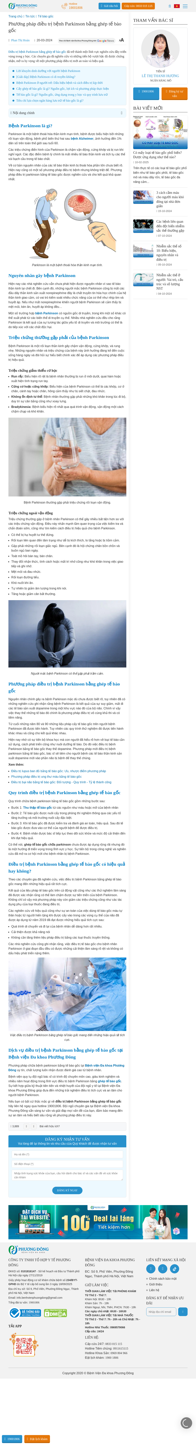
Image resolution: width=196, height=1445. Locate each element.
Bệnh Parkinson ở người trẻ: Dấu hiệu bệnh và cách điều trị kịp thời (59, 82)
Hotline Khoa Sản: (106, 1353)
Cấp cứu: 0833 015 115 (138, 5)
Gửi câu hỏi (109, 5)
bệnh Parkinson (46, 313)
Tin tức (30, 16)
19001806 (146, 91)
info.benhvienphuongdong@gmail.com (39, 1297)
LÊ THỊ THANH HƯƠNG (160, 76)
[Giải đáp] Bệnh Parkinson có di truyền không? (45, 76)
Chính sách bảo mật (162, 1278)
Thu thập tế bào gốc (37, 807)
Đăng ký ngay (67, 1190)
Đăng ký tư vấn (174, 94)
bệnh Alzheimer (82, 138)
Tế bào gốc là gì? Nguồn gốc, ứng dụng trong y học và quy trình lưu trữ (62, 94)
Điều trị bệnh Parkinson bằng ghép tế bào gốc (37, 51)
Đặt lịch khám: (101, 1357)
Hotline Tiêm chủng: (106, 1348)
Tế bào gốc (45, 16)
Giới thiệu (155, 1284)
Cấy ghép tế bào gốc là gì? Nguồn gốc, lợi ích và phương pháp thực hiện (62, 88)
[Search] (170, 6)
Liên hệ (154, 1290)
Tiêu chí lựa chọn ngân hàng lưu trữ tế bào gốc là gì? (49, 100)
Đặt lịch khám (37, 1439)
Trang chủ (15, 16)
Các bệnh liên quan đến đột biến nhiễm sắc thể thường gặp (170, 226)
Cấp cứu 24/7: (103, 1344)
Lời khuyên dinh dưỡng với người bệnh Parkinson (48, 71)
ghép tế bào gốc (109, 1081)
